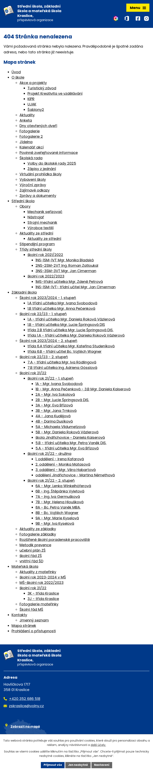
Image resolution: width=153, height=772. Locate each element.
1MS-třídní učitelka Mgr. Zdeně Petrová (69, 282)
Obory (25, 206)
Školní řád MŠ (31, 610)
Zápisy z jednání (41, 169)
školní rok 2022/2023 (45, 276)
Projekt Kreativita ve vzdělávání (54, 94)
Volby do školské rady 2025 (51, 163)
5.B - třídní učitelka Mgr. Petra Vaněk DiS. (70, 443)
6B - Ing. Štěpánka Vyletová (59, 491)
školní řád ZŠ (31, 556)
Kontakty (19, 615)
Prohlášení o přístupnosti (34, 631)
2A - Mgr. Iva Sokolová (55, 395)
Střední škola (23, 201)
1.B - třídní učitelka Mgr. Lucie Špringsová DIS (66, 325)
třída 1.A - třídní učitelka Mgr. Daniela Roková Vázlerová (76, 335)
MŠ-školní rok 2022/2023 (42, 583)
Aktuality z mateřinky (38, 572)
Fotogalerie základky (38, 534)
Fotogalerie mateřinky (39, 604)
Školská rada (31, 158)
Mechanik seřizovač (44, 212)
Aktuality (27, 115)
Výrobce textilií (40, 228)
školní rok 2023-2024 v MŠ (43, 577)
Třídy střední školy (36, 249)
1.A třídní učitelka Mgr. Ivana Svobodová (62, 303)
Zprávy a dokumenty (38, 196)
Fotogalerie (30, 131)
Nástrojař (35, 217)
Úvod (16, 72)
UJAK (31, 104)
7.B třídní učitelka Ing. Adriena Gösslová (62, 368)
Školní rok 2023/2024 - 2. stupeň (48, 341)
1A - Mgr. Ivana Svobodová (58, 384)
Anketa (26, 120)
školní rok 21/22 (33, 373)
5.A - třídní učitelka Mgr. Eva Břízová (67, 448)
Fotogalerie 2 (31, 137)
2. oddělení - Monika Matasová (62, 464)
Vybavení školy (33, 180)
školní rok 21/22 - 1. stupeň (50, 378)
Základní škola (24, 292)
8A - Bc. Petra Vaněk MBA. (57, 507)
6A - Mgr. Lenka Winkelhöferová (63, 486)
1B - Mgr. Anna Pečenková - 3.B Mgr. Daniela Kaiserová (82, 389)
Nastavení (103, 765)
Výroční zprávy (33, 185)
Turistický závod (41, 88)
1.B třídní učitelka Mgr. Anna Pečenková (61, 309)
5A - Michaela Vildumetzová (60, 427)
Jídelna (26, 142)
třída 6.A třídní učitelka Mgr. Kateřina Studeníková (71, 346)
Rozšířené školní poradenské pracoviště (55, 540)
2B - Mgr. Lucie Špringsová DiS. (62, 400)
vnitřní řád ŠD (31, 561)
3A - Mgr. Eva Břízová (54, 405)
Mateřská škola (25, 567)
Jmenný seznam (34, 620)
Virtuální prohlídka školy (41, 174)
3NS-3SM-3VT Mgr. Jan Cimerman (65, 271)
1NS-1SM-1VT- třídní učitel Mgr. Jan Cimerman (75, 287)
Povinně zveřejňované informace (49, 153)
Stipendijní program (37, 244)
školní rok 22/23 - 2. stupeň (44, 357)
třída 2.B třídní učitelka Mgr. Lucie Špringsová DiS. (70, 330)
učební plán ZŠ (33, 550)
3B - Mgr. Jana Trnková (55, 411)
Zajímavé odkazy (35, 190)
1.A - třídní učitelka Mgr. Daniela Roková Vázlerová (71, 319)
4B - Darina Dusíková (54, 421)
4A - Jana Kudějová (53, 416)
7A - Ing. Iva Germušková (57, 497)
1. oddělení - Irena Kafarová (59, 459)
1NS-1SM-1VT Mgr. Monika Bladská (64, 260)
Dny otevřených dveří (38, 126)
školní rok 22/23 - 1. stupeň (43, 314)
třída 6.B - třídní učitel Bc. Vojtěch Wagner (64, 352)
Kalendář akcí (32, 147)
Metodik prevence (35, 545)
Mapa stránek (24, 626)
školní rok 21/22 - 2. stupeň (51, 481)
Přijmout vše (51, 765)
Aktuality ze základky (38, 529)
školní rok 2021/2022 (45, 255)
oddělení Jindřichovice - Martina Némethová (75, 475)
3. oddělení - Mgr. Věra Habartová (65, 470)
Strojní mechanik (42, 223)
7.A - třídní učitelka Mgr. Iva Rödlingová (61, 362)
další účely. (98, 745)
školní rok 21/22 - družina (49, 454)
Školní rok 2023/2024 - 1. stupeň (48, 298)
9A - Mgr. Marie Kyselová (57, 518)
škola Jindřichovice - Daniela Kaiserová (70, 438)
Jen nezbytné (78, 765)
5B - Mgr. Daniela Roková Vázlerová (66, 432)
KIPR (30, 99)
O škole (18, 77)
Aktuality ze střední (36, 233)
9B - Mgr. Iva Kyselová (54, 524)
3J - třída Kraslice (43, 599)
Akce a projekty (33, 83)
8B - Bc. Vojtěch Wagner (56, 513)
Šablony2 (35, 110)
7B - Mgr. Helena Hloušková (59, 502)
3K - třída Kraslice (43, 593)
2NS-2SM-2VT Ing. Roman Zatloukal (66, 266)
